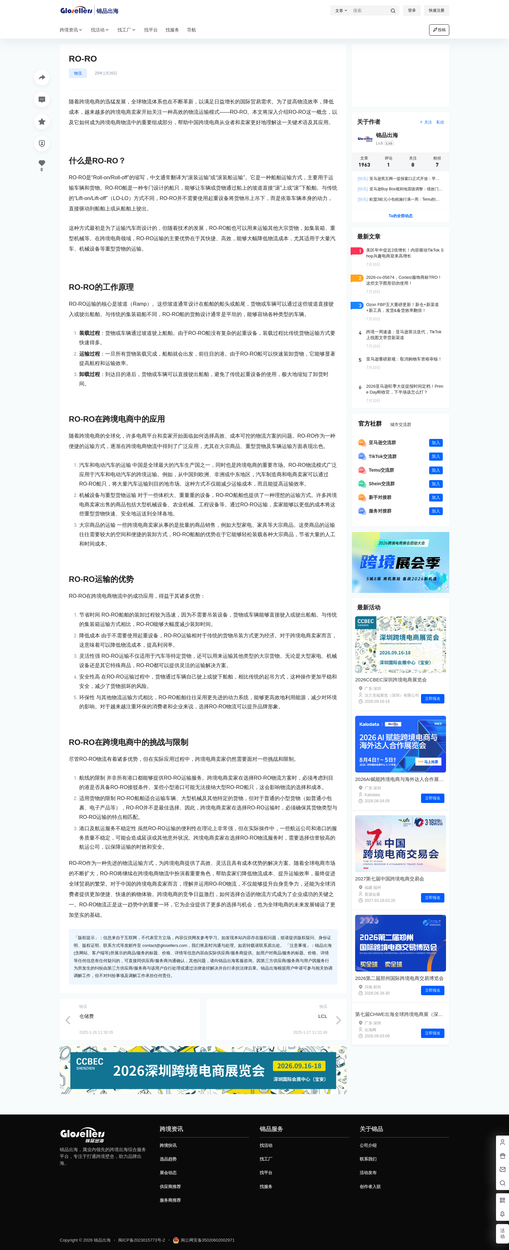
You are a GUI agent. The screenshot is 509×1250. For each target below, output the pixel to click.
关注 (425, 122)
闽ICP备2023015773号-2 (141, 1241)
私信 (440, 122)
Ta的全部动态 (400, 216)
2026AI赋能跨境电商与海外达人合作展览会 (402, 779)
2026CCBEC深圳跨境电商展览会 (391, 679)
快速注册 (436, 10)
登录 (412, 10)
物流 (78, 73)
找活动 (100, 30)
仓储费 (86, 1016)
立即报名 (433, 698)
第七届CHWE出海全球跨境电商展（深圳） (401, 1070)
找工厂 (127, 30)
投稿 (439, 29)
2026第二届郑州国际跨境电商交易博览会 (399, 978)
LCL (322, 1016)
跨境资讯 (71, 30)
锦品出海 (102, 1241)
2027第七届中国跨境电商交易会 (389, 878)
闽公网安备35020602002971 (204, 1242)
